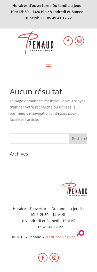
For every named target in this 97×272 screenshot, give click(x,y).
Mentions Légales (60, 236)
